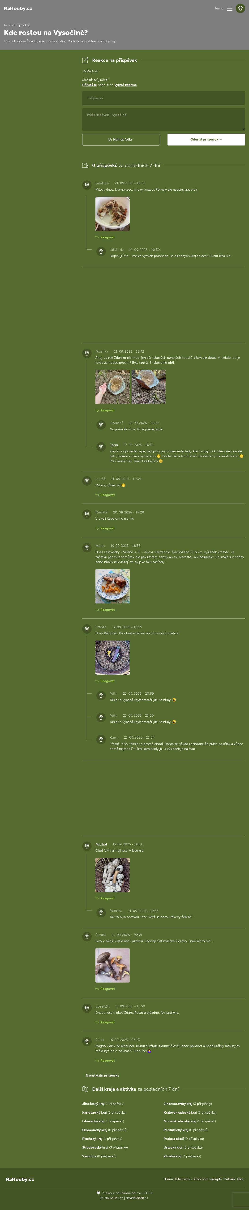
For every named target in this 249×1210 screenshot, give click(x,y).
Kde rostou (183, 1179)
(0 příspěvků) (104, 1130)
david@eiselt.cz (137, 1198)
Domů (168, 1179)
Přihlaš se (89, 85)
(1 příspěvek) (103, 1121)
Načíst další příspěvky (102, 1075)
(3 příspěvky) (188, 1104)
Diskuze (229, 1179)
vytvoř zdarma (126, 85)
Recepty (215, 1179)
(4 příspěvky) (103, 1104)
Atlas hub (200, 1179)
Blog (240, 1179)
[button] (229, 8)
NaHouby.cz (18, 8)
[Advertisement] (39, 126)
